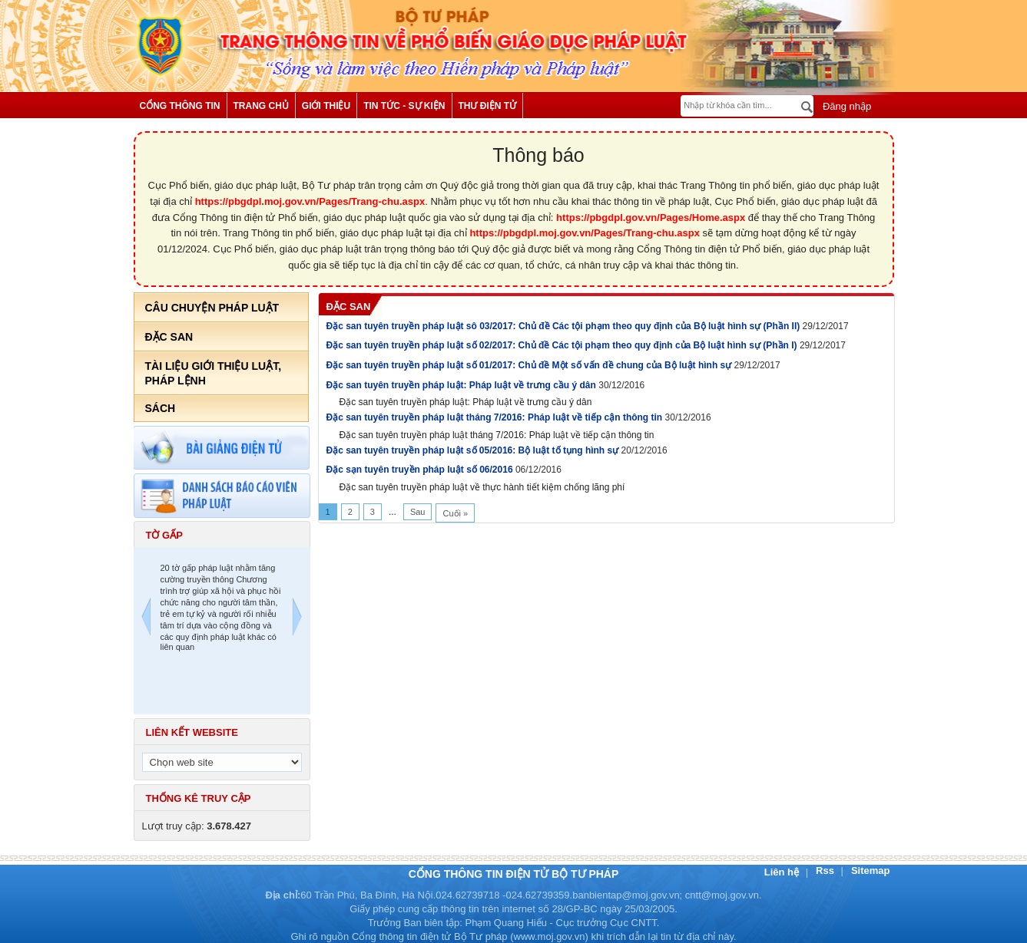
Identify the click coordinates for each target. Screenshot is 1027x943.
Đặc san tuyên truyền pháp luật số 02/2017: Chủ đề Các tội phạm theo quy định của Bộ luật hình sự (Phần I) (563, 345)
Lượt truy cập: (197, 826)
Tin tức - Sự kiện (404, 106)
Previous (146, 619)
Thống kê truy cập (198, 798)
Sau (418, 511)
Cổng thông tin (180, 106)
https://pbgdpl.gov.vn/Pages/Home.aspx (650, 217)
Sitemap (870, 870)
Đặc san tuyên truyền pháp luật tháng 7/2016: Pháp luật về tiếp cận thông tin (495, 417)
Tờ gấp (164, 535)
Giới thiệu (326, 106)
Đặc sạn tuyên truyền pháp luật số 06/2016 (420, 469)
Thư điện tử (488, 106)
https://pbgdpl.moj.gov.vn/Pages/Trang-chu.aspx (310, 201)
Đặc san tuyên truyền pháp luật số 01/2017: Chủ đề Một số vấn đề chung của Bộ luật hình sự (530, 365)
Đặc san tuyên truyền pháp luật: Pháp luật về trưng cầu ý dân (462, 385)
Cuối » (455, 513)
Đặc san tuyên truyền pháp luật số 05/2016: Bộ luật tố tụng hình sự (473, 450)
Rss (826, 870)
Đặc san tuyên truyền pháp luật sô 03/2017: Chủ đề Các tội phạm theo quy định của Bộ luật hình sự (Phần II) (564, 326)
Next (297, 619)
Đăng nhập (845, 106)
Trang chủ (261, 106)
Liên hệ (783, 872)
